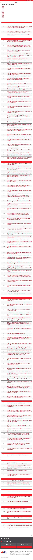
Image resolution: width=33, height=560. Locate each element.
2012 (3, 17)
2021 (3, 10)
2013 (3, 16)
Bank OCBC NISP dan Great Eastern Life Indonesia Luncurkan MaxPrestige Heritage (19, 525)
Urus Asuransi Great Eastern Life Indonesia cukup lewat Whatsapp (17, 470)
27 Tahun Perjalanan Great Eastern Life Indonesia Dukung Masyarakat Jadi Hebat (19, 350)
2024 (3, 8)
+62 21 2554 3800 (6, 541)
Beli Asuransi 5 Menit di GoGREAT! (12, 462)
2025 (3, 7)
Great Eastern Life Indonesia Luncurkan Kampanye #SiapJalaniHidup (17, 463)
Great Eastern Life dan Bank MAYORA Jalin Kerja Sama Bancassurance (17, 501)
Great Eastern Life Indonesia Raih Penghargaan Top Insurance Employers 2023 (18, 346)
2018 (3, 13)
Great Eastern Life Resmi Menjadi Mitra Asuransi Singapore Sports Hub (17, 509)
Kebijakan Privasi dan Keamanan (14, 551)
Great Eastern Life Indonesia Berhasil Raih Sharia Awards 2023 (16, 333)
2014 (3, 15)
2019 (3, 12)
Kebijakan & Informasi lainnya (22, 551)
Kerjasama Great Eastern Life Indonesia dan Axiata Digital (15, 480)
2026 (3, 6)
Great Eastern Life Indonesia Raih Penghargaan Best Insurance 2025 (17, 114)
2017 (3, 14)
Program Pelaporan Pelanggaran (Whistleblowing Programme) (21, 552)
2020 (3, 11)
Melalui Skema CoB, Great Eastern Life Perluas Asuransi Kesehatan (17, 508)
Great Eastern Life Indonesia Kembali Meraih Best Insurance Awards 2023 (18, 351)
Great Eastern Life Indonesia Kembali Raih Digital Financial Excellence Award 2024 (19, 173)
